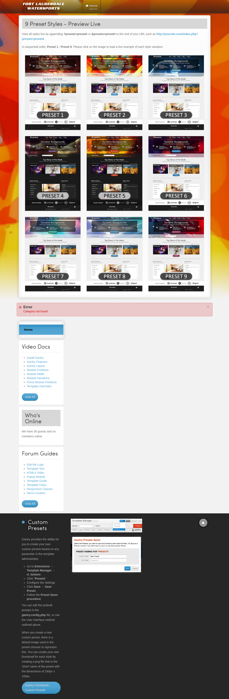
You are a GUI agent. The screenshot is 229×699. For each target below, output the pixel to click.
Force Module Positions (42, 382)
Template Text (35, 468)
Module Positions (38, 370)
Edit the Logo (35, 464)
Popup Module (36, 476)
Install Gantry (35, 357)
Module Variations (38, 378)
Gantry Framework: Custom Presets (37, 688)
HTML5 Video (35, 472)
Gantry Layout (36, 366)
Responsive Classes (40, 489)
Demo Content (36, 493)
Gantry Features (37, 361)
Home (28, 329)
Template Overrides (39, 386)
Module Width (35, 374)
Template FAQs (36, 485)
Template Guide (37, 480)
